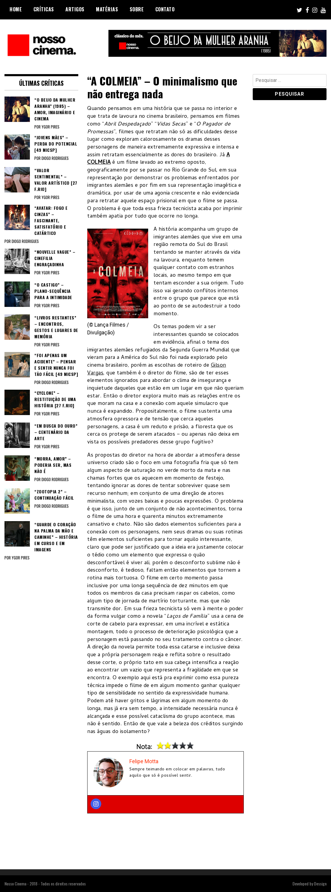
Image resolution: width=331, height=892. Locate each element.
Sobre (137, 9)
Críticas (43, 9)
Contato (165, 9)
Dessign (320, 883)
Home (16, 9)
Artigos (75, 9)
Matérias (107, 9)
